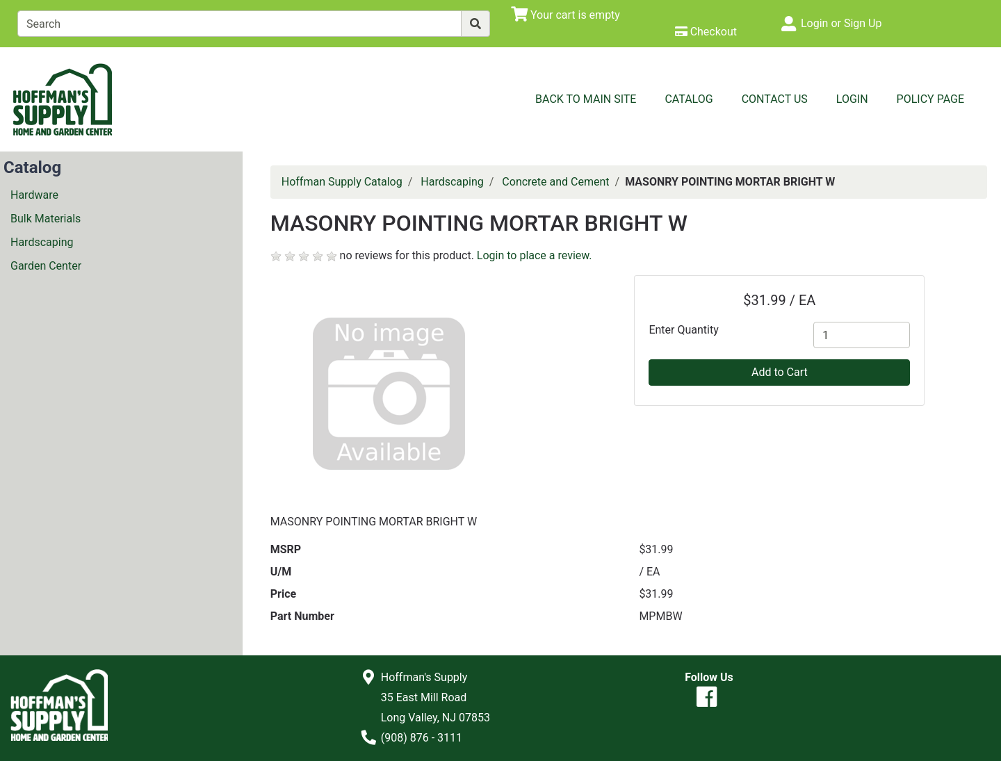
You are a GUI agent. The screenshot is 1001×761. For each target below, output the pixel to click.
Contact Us (775, 99)
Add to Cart (779, 372)
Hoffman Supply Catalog (342, 181)
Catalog (689, 99)
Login (852, 99)
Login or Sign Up (841, 23)
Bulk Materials (45, 218)
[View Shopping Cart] (565, 15)
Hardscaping (41, 242)
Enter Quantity (683, 329)
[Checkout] (706, 31)
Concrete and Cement (555, 181)
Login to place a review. (534, 255)
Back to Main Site (585, 99)
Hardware (34, 195)
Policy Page (930, 99)
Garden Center (45, 265)
